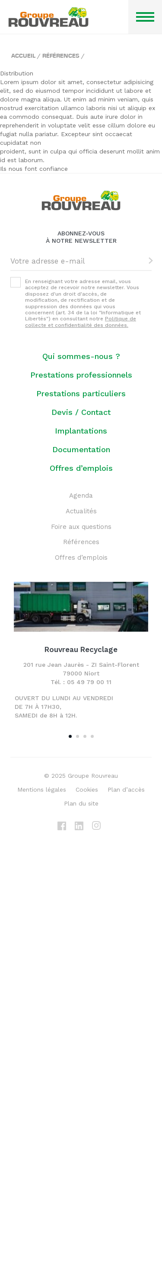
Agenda (81, 495)
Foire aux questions (81, 527)
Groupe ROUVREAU (48, 17)
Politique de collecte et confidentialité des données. (80, 322)
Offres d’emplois (81, 468)
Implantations (81, 430)
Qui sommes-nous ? (81, 356)
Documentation (81, 449)
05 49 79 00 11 (89, 681)
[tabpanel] (81, 654)
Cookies (87, 789)
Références (60, 55)
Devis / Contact (81, 412)
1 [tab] (70, 736)
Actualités (81, 511)
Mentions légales (41, 789)
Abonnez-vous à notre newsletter (81, 237)
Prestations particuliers (81, 393)
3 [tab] (84, 736)
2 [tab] (77, 736)
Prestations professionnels (81, 374)
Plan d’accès (126, 789)
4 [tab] (92, 736)
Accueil (23, 55)
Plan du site (81, 803)
